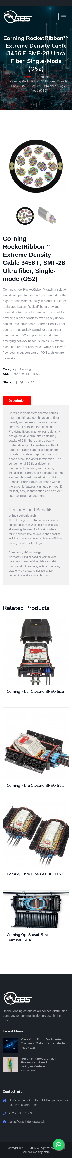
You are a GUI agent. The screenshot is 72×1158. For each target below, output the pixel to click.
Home (26, 76)
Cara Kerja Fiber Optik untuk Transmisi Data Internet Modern (44, 1041)
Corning (25, 369)
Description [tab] (17, 400)
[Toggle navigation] (63, 16)
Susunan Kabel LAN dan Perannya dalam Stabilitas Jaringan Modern (40, 1062)
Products (43, 76)
